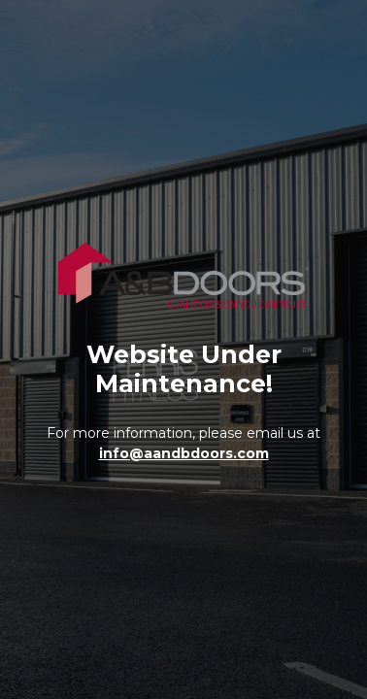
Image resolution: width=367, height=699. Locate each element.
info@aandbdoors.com (184, 453)
